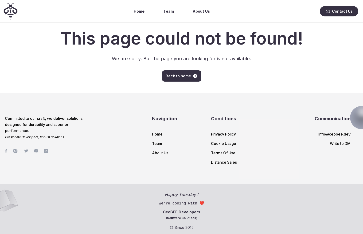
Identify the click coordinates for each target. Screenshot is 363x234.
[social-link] (6, 151)
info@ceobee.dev (334, 134)
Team (168, 11)
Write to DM (340, 143)
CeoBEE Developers (181, 215)
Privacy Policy (223, 134)
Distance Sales (224, 162)
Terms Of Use (223, 153)
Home (139, 11)
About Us (201, 11)
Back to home (182, 76)
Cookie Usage (223, 143)
